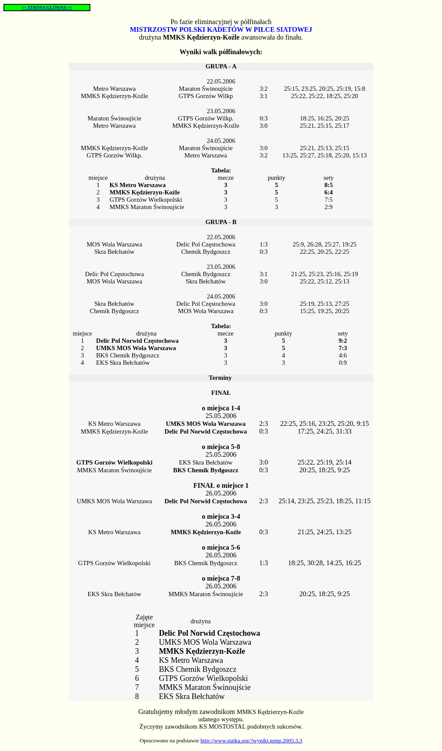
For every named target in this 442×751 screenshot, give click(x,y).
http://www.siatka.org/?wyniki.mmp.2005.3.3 (252, 740)
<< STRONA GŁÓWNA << (47, 7)
